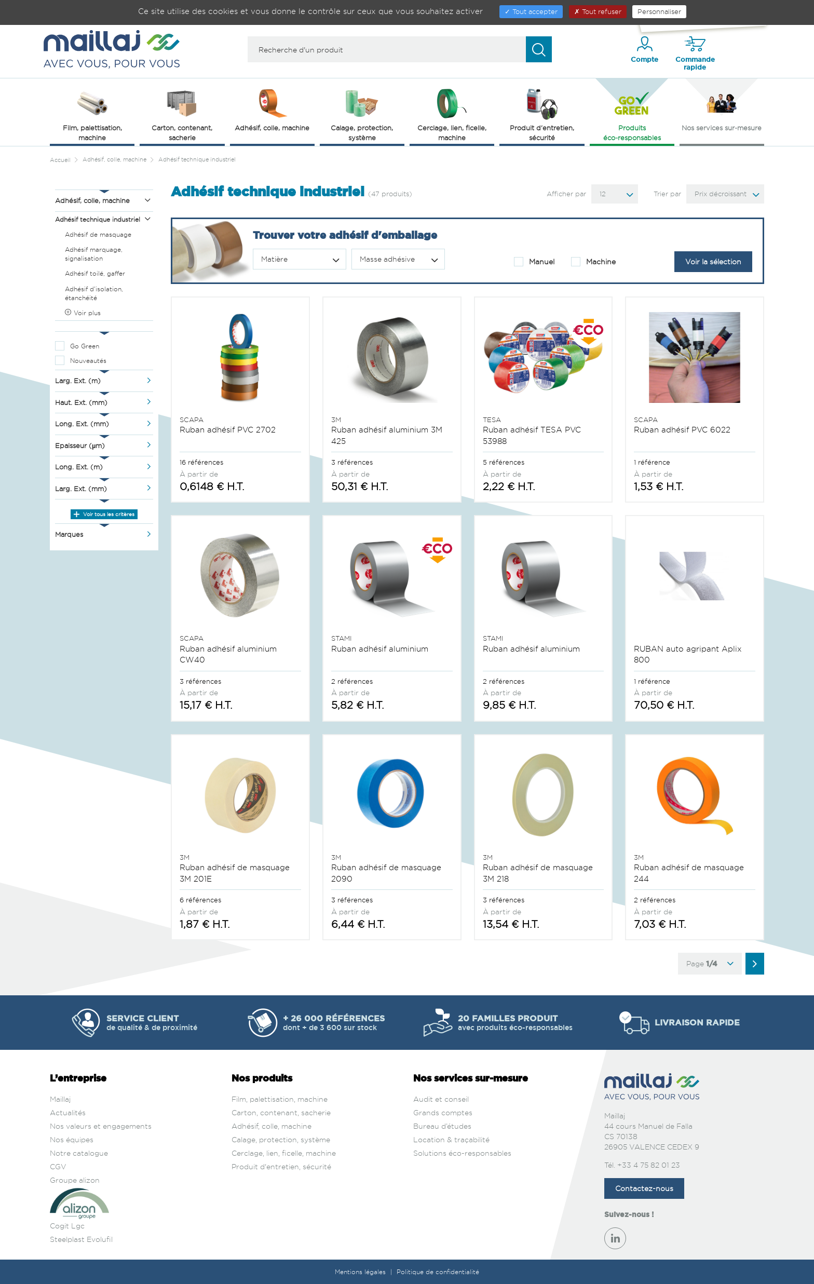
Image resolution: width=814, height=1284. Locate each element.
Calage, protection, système (281, 1139)
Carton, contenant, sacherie (281, 1112)
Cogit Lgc (67, 1225)
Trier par (667, 194)
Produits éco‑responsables (632, 114)
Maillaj (60, 1098)
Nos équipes (71, 1139)
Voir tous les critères (104, 514)
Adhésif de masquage (98, 234)
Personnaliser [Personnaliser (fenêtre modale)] (659, 11)
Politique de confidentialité (438, 1272)
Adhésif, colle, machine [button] (272, 109)
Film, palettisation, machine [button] (92, 114)
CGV (58, 1166)
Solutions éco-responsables (462, 1152)
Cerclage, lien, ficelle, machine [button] (451, 114)
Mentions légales (361, 1272)
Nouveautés (88, 360)
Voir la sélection (713, 261)
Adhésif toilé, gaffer (95, 273)
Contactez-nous (644, 1188)
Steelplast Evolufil (81, 1239)
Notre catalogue (79, 1152)
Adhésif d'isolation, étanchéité (94, 293)
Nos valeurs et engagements (101, 1125)
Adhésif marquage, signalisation (94, 254)
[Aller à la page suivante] (754, 964)
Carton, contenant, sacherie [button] (182, 114)
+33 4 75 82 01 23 (648, 1164)
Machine (593, 261)
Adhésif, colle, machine (271, 1125)
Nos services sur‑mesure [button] (722, 109)
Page (710, 963)
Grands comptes (442, 1112)
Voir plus (83, 313)
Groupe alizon (75, 1179)
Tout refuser (597, 11)
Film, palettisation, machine (280, 1098)
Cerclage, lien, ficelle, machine (284, 1152)
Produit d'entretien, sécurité (281, 1166)
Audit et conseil (441, 1098)
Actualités (68, 1112)
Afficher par (566, 194)
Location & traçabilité (451, 1139)
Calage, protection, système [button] (362, 114)
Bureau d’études (442, 1125)
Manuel (534, 261)
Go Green (84, 346)
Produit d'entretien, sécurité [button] (542, 114)
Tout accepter (531, 11)
